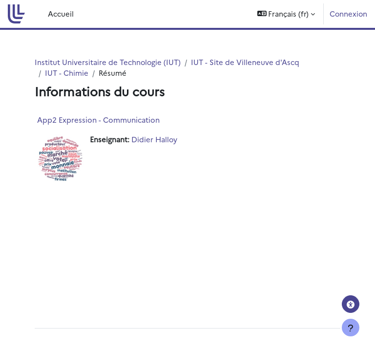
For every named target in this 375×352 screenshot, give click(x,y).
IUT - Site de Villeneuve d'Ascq (245, 62)
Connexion (348, 13)
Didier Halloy (154, 139)
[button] (286, 14)
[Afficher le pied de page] (350, 327)
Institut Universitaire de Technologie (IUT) (108, 62)
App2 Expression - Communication (98, 119)
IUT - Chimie (66, 72)
